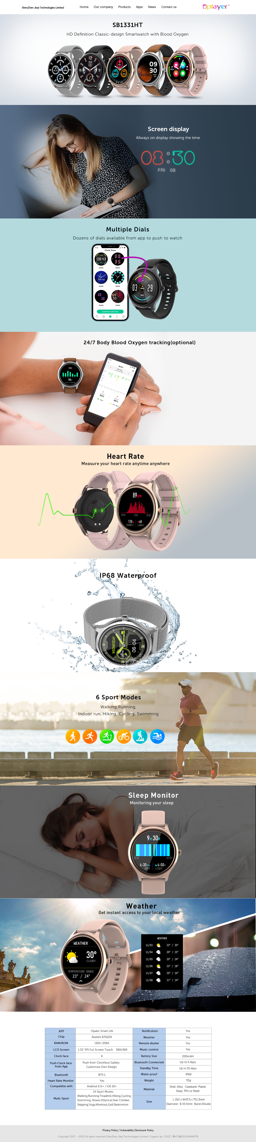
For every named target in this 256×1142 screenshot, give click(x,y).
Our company (103, 7)
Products (124, 7)
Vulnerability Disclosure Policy (137, 1130)
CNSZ (167, 1136)
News (152, 7)
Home (84, 7)
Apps (139, 7)
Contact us (169, 7)
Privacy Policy (110, 1130)
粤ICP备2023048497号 (185, 1136)
